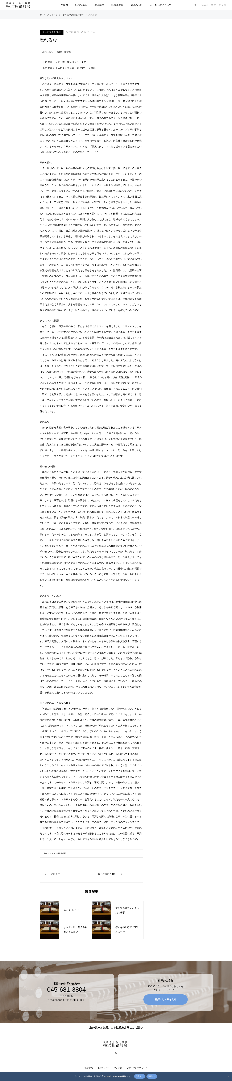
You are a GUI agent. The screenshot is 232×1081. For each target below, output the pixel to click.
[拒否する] (228, 1076)
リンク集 (118, 1068)
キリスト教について (160, 5)
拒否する (152, 1076)
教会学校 (99, 5)
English (204, 5)
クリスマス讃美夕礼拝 (52, 32)
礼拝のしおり (103, 1068)
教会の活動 (136, 5)
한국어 (222, 5)
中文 (213, 5)
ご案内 (64, 5)
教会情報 (88, 1068)
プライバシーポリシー (137, 1068)
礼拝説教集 (117, 5)
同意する (140, 1076)
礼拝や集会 (81, 5)
